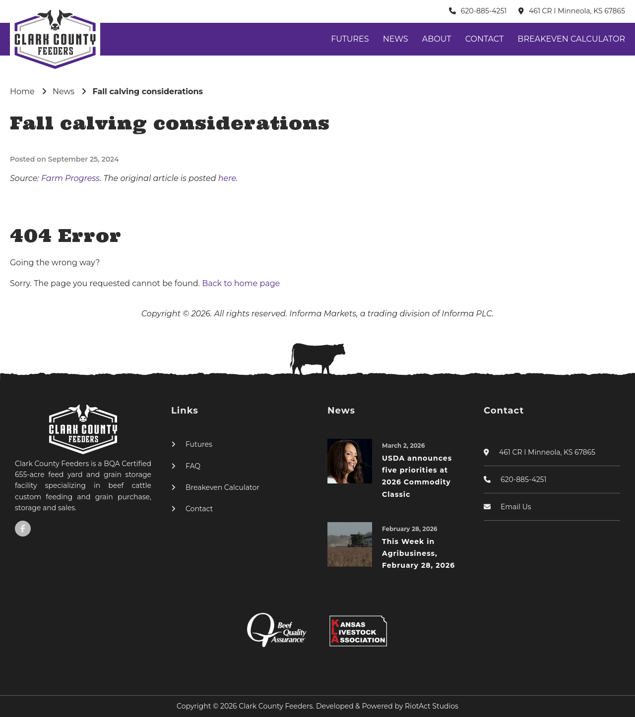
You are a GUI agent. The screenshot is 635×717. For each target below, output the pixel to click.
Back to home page (241, 283)
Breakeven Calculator (571, 39)
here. (228, 178)
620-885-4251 (484, 10)
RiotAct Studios (431, 706)
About (436, 39)
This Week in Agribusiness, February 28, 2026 (418, 553)
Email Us (516, 506)
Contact (484, 39)
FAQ (193, 466)
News (395, 39)
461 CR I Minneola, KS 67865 (577, 10)
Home (22, 91)
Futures (350, 39)
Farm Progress (70, 178)
